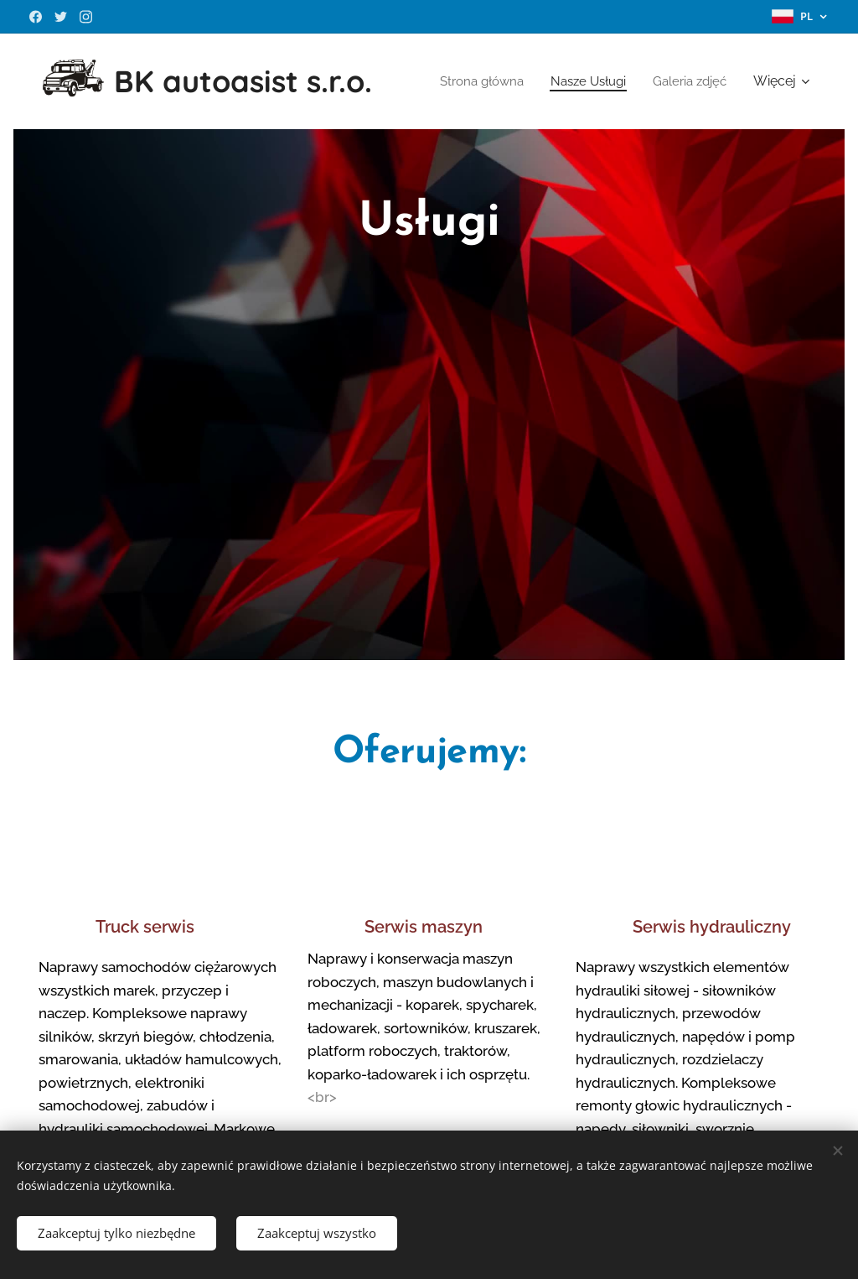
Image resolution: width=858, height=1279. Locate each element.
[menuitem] (576, 81)
